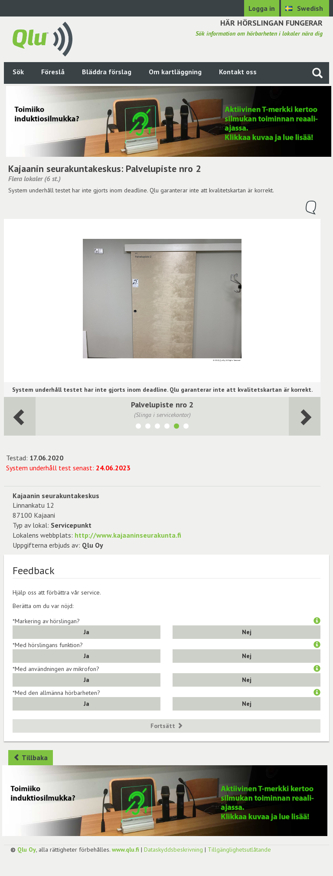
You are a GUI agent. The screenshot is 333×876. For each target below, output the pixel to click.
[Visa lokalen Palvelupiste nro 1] (167, 427)
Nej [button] (246, 632)
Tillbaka (30, 757)
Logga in (261, 8)
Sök (18, 71)
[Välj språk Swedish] (305, 8)
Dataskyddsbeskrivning (173, 849)
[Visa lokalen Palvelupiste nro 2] (176, 427)
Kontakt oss (238, 71)
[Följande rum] (20, 416)
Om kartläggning (175, 71)
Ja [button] (86, 632)
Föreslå (53, 71)
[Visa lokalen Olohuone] (157, 427)
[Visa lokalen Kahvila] (138, 427)
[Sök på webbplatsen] (317, 72)
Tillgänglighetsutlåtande (239, 849)
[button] (316, 621)
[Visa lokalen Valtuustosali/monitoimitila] (148, 427)
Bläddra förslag (106, 71)
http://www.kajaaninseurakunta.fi (128, 535)
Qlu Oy (26, 849)
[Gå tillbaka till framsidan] (42, 38)
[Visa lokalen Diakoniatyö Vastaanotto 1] (186, 427)
